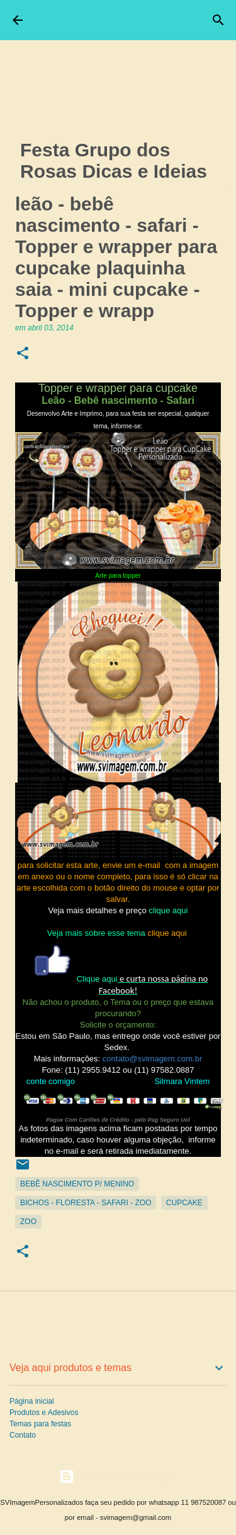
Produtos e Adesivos (43, 1412)
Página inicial (31, 1401)
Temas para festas (40, 1423)
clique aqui (168, 910)
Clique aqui (97, 979)
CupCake (184, 1202)
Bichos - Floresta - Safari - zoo (85, 1202)
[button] (22, 353)
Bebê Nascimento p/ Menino (77, 1184)
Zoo (28, 1221)
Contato (22, 1435)
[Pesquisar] (218, 20)
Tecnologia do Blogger (118, 1476)
